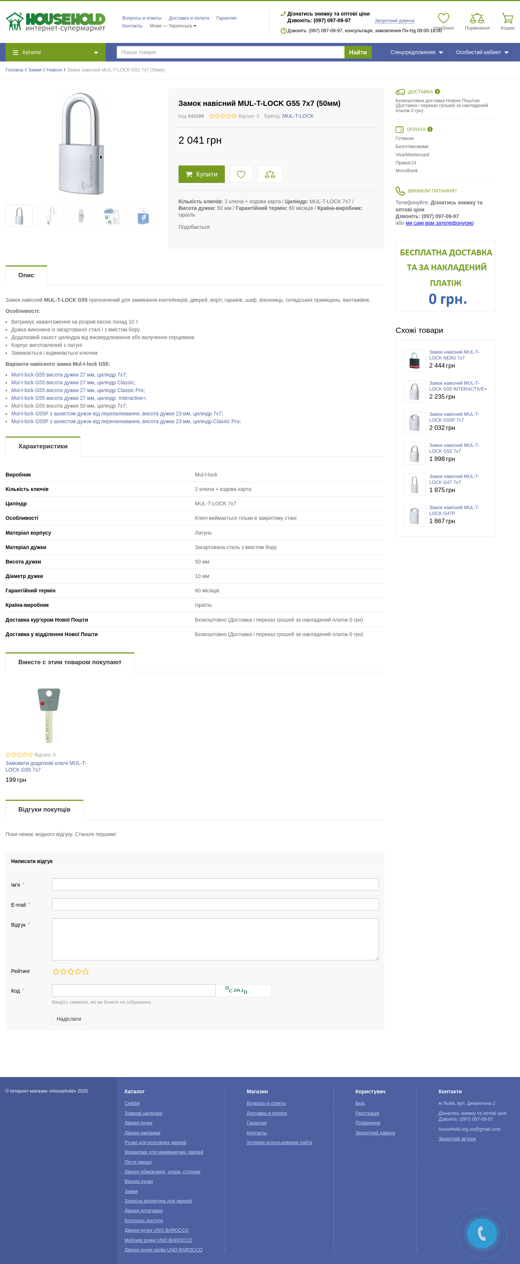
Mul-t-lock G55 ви (69, 375)
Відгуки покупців (45, 809)
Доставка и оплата (189, 18)
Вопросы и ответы (141, 18)
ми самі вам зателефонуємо (439, 223)
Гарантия (227, 18)
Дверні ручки (139, 1123)
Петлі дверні (138, 1162)
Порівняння (368, 1123)
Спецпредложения (417, 52)
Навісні (54, 70)
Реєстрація (367, 1113)
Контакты (132, 26)
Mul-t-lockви (73, 382)
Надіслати (69, 1019)
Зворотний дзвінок (394, 20)
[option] (445, 276)
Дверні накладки (142, 1133)
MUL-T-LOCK (298, 116)
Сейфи (132, 1103)
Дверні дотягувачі (144, 1210)
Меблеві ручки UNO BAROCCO (158, 1240)
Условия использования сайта (279, 1142)
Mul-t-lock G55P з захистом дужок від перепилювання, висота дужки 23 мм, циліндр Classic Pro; (126, 421)
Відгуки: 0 (249, 116)
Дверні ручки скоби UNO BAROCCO (164, 1250)
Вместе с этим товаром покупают (70, 662)
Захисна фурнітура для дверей (158, 1201)
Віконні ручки (139, 1181)
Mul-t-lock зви (117, 414)
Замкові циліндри (144, 1113)
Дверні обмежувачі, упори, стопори (162, 1171)
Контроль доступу (144, 1220)
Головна (14, 70)
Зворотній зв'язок (457, 1138)
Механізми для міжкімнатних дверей (164, 1152)
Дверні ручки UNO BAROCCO (157, 1230)
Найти (358, 52)
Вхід (360, 1103)
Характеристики (43, 446)
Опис (26, 275)
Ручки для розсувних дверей (156, 1142)
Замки (34, 70)
